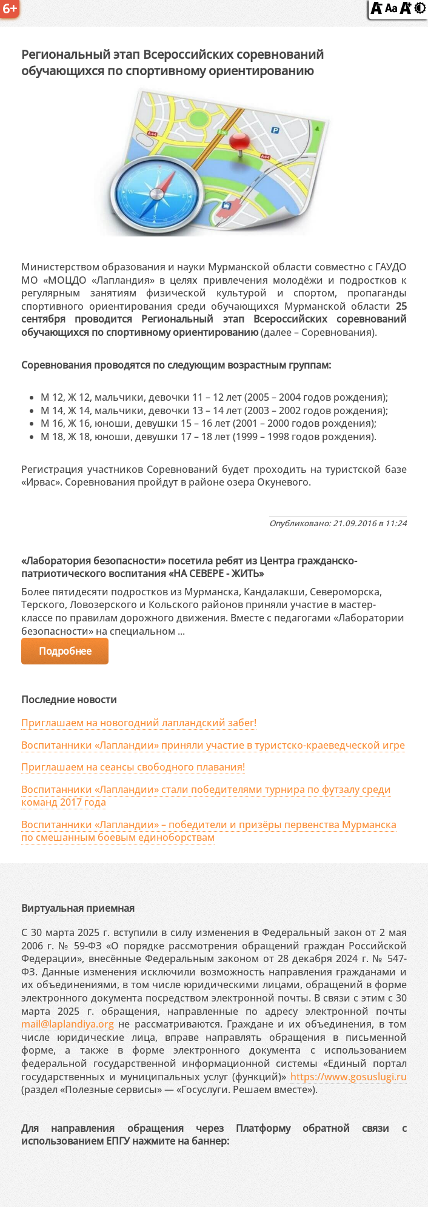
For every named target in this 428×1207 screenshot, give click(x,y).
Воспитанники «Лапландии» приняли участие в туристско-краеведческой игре (213, 745)
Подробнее (65, 651)
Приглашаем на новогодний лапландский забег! (138, 722)
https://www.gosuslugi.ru (348, 1076)
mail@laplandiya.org (67, 1024)
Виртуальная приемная (78, 908)
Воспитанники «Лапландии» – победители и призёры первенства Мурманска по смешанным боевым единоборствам (208, 831)
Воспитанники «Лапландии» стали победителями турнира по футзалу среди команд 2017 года (206, 796)
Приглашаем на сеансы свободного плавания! (133, 767)
